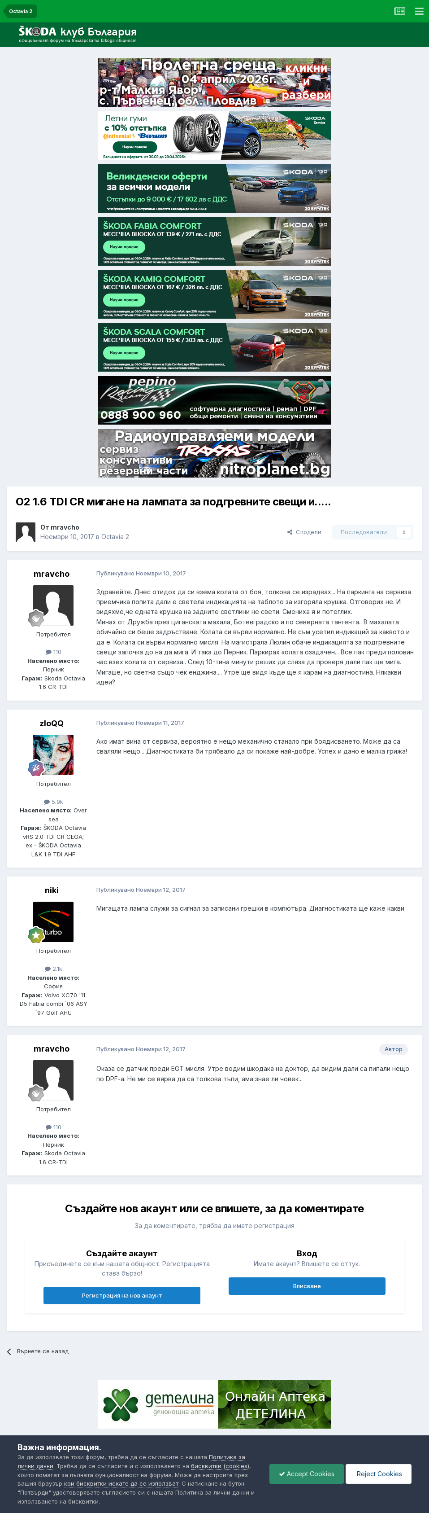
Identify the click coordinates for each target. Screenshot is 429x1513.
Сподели (304, 531)
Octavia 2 (115, 536)
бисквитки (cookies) (220, 1465)
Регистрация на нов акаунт (122, 1295)
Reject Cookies (378, 1474)
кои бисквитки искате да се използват (121, 1483)
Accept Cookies (306, 1474)
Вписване (307, 1285)
